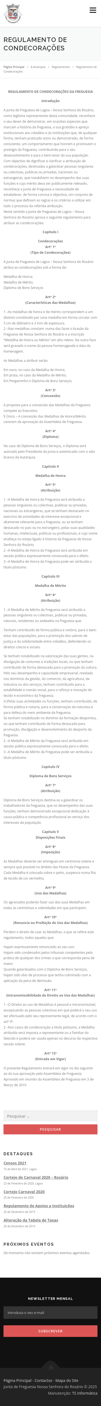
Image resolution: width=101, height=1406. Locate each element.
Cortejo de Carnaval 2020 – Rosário (36, 1177)
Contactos (43, 1380)
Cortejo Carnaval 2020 (24, 1191)
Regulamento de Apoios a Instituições (39, 1205)
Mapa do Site (66, 1380)
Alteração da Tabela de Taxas (31, 1220)
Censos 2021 (15, 1163)
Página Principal (18, 1380)
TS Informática (84, 1393)
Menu (92, 10)
